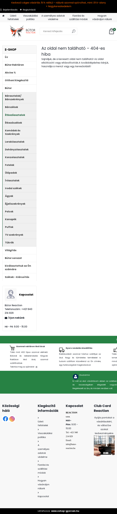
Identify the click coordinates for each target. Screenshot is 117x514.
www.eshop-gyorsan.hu (65, 510)
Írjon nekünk (16, 318)
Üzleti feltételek (13, 17)
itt (36, 366)
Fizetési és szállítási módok (78, 17)
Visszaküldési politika (30, 17)
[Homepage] (3, 16)
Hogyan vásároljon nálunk (102, 17)
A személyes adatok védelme (53, 17)
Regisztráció (29, 9)
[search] (73, 32)
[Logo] (23, 31)
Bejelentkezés (10, 9)
